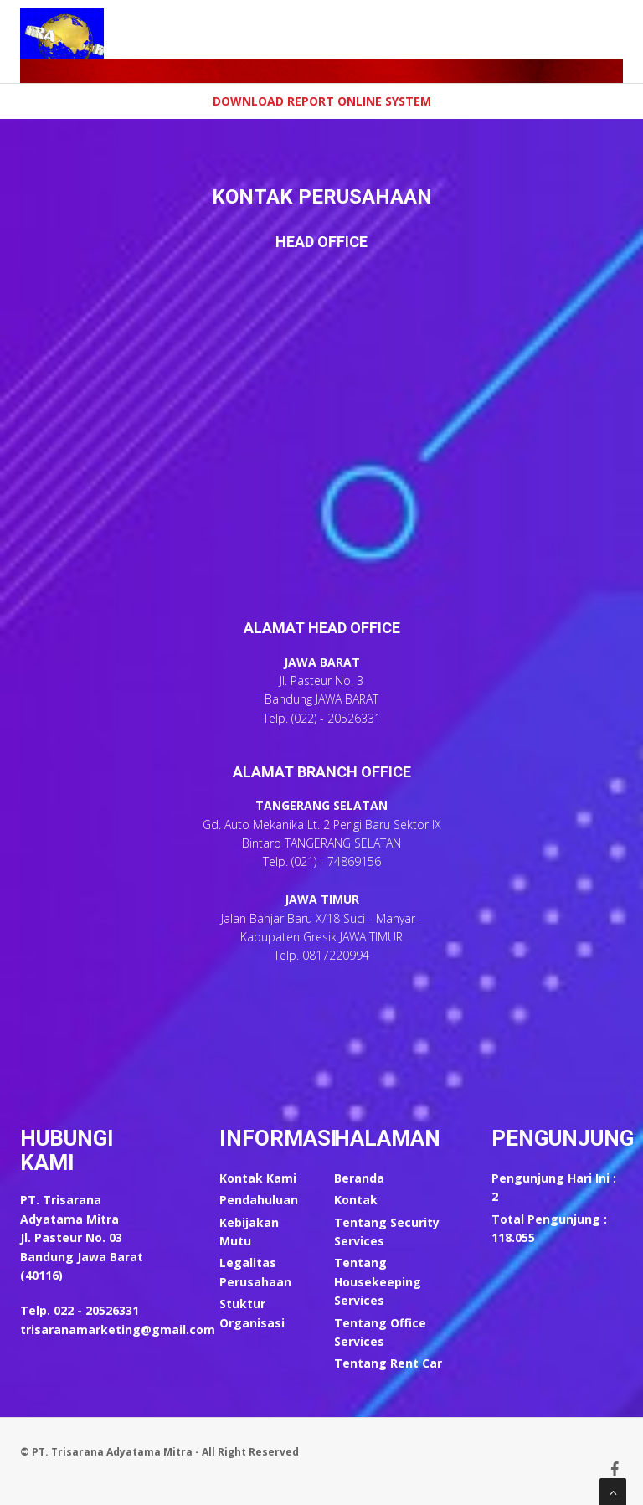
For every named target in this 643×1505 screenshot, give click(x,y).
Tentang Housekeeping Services (377, 1281)
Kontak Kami (257, 1178)
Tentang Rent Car (388, 1363)
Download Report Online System (322, 101)
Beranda (359, 1178)
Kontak (356, 1200)
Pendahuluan (258, 1200)
